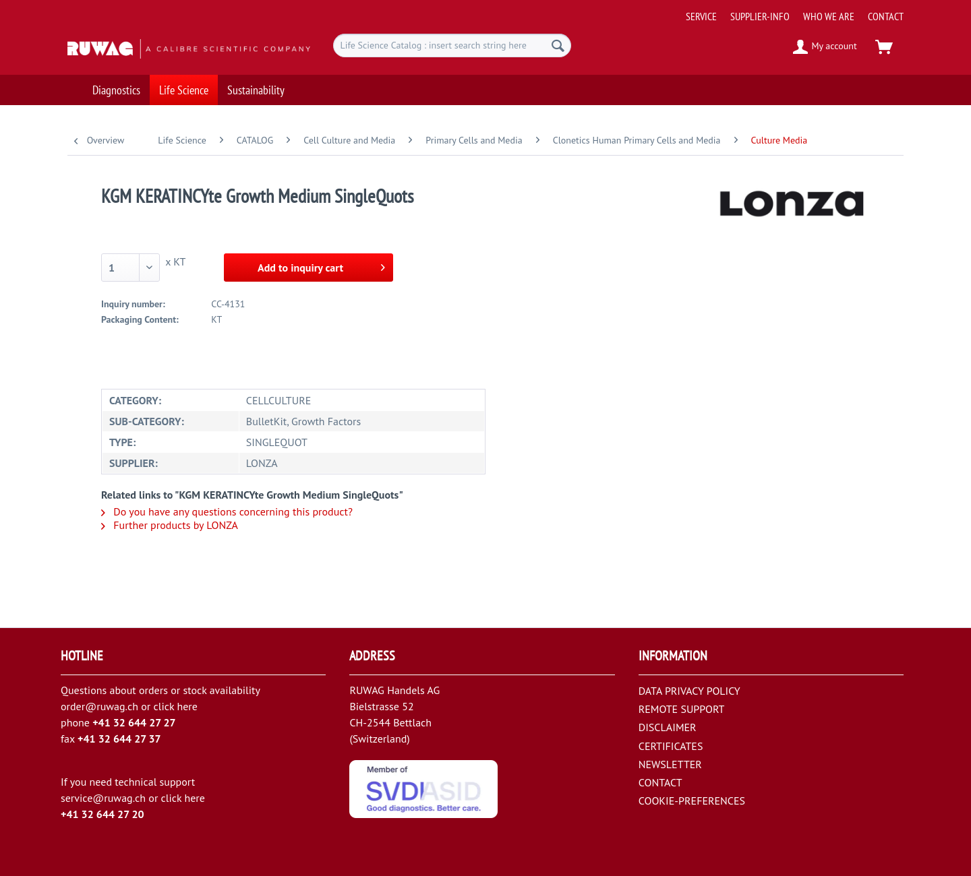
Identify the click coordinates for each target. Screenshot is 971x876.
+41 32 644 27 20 (102, 814)
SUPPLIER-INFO (760, 16)
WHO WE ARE (828, 16)
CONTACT (886, 16)
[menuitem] (789, 11)
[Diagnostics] (116, 86)
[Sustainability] (256, 86)
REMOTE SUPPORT (682, 709)
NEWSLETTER (670, 764)
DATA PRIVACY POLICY (689, 690)
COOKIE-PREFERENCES (692, 800)
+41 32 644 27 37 (119, 738)
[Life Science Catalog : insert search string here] (452, 45)
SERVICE (701, 16)
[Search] (558, 45)
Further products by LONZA (169, 525)
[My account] (826, 47)
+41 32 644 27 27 (134, 722)
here (187, 706)
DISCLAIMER (668, 727)
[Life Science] (184, 86)
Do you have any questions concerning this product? (227, 511)
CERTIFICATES (671, 746)
